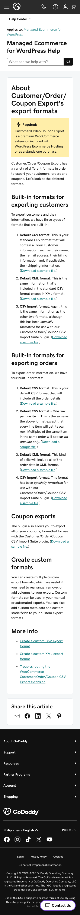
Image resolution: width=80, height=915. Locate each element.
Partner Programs (16, 774)
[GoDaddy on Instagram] (17, 841)
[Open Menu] (5, 7)
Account (9, 785)
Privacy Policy (39, 856)
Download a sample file (38, 270)
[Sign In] (65, 7)
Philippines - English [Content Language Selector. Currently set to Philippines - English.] (21, 830)
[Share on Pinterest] (59, 716)
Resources (11, 763)
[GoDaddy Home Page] (21, 811)
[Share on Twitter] (48, 716)
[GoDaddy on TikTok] (28, 841)
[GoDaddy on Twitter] (38, 841)
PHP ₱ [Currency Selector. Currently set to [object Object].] (69, 830)
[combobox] (35, 62)
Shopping (10, 796)
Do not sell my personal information (40, 864)
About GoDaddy (15, 741)
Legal (20, 856)
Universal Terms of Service (40, 906)
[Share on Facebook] (27, 716)
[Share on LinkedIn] (38, 716)
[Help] (55, 7)
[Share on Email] (16, 716)
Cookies (58, 856)
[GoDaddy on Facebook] (6, 841)
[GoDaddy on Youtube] (49, 841)
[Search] (68, 62)
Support (9, 752)
